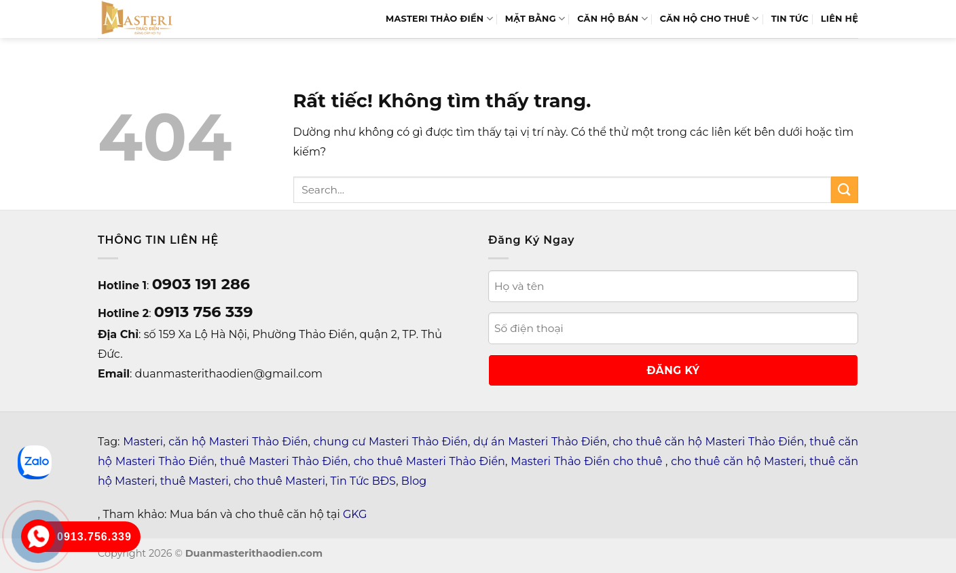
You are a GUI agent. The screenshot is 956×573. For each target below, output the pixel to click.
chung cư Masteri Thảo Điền (391, 441)
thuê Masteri (194, 481)
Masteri (143, 441)
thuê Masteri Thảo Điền (284, 461)
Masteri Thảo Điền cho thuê (588, 461)
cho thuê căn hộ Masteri (737, 461)
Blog (413, 481)
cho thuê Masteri (279, 481)
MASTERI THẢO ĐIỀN (439, 18)
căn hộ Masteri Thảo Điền (238, 441)
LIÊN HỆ (839, 19)
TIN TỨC (790, 19)
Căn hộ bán (612, 18)
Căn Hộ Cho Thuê (709, 18)
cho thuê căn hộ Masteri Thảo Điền (708, 441)
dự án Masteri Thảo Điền (540, 441)
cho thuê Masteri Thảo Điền (429, 461)
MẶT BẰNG (535, 18)
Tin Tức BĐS (364, 481)
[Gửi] (844, 190)
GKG (355, 514)
